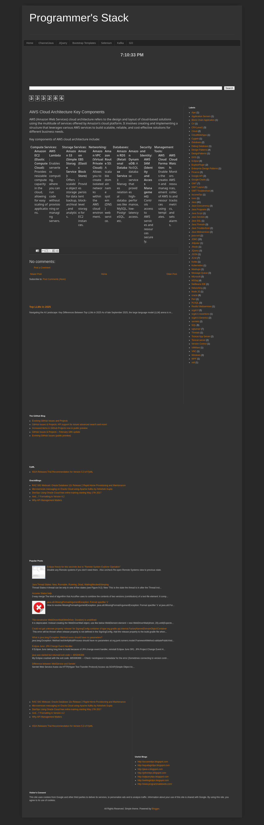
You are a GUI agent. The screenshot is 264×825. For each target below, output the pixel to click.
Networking (197, 288)
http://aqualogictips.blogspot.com (154, 765)
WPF (194, 359)
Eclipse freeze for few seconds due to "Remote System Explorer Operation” (83, 567)
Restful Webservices (202, 306)
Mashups (196, 269)
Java (194, 202)
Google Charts (199, 179)
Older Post (171, 274)
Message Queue (200, 273)
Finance (195, 172)
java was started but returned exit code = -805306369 (58, 655)
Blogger (155, 808)
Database (196, 142)
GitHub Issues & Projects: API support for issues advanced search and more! (69, 424)
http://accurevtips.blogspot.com (153, 761)
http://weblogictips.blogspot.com (153, 780)
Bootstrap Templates (84, 43)
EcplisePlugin (198, 165)
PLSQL (195, 303)
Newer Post (36, 274)
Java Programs (199, 209)
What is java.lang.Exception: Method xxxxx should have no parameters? (67, 637)
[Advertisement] (132, 71)
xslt (193, 362)
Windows (196, 355)
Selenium (106, 43)
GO (131, 43)
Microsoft (196, 276)
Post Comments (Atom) (54, 279)
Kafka (120, 43)
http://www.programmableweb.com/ (155, 784)
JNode (195, 247)
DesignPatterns (199, 153)
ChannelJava (46, 43)
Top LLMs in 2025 (40, 306)
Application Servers (201, 116)
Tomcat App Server (201, 336)
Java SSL (196, 221)
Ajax (194, 112)
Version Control (199, 344)
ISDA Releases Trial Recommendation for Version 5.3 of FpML (62, 472)
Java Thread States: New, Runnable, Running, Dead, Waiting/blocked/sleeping (70, 584)
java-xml (196, 235)
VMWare (196, 347)
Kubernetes (197, 265)
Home (29, 43)
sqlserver (196, 329)
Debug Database (200, 146)
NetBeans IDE (199, 284)
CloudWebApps (199, 135)
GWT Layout (198, 187)
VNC (194, 351)
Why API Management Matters (47, 500)
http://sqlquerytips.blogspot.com (153, 776)
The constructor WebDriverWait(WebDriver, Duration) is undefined (64, 620)
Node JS (196, 291)
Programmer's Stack (79, 18)
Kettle (194, 262)
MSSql (195, 280)
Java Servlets (198, 217)
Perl (193, 299)
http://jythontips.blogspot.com (152, 773)
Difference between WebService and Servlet (53, 664)
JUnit (194, 258)
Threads (196, 332)
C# (193, 123)
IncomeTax (197, 194)
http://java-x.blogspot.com (150, 769)
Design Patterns (199, 150)
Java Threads (198, 224)
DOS (194, 157)
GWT (194, 183)
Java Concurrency (200, 206)
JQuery (63, 43)
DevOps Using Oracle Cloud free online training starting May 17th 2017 (66, 492)
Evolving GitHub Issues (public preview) (51, 435)
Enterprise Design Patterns (205, 168)
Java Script (197, 213)
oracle (195, 295)
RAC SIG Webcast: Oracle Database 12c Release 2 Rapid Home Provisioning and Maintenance (79, 485)
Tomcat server (198, 340)
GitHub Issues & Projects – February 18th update (56, 432)
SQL (194, 325)
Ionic (194, 198)
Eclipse (195, 161)
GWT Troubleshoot (201, 191)
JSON (194, 254)
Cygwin (195, 138)
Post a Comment (42, 267)
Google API (197, 176)
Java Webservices (200, 232)
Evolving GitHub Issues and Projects (50, 421)
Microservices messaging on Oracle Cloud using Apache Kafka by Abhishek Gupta (72, 489)
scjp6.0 (195, 310)
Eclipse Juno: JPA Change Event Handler (52, 646)
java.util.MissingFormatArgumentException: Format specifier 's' (77, 602)
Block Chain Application (203, 120)
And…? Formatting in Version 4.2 (48, 496)
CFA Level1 (197, 127)
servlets (195, 321)
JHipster (196, 243)
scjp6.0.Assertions (200, 314)
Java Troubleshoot (201, 228)
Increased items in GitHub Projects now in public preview (59, 428)
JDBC (194, 239)
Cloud (194, 131)
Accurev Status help (42, 593)
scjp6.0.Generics (200, 318)
